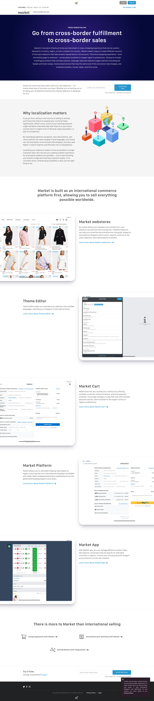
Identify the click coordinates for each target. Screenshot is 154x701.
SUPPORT (45, 7)
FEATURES (22, 7)
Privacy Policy (91, 693)
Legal (100, 693)
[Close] (123, 679)
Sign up (131, 2)
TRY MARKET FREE (129, 7)
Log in (123, 2)
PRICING (30, 7)
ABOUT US (37, 7)
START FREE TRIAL (123, 87)
